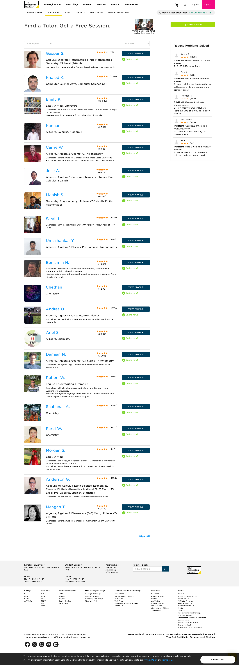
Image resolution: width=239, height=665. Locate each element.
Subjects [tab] (80, 12)
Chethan (54, 287)
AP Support (64, 603)
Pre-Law (101, 4)
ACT (26, 596)
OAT (43, 606)
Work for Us (183, 598)
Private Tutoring (158, 603)
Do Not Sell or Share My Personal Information (189, 634)
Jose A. (53, 170)
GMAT (43, 596)
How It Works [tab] (96, 12)
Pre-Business (131, 4)
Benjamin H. (57, 262)
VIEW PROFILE (135, 53)
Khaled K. (55, 77)
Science (62, 596)
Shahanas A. (58, 406)
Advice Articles (157, 596)
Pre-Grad (115, 4)
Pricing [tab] (67, 12)
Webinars (155, 594)
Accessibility (183, 620)
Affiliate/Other (111, 572)
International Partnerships (189, 613)
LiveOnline (155, 601)
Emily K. (53, 99)
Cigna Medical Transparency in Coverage (190, 626)
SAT (26, 594)
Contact (181, 610)
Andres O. (55, 309)
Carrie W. (55, 147)
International (111, 567)
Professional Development (126, 603)
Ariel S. (52, 332)
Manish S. (55, 195)
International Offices (160, 608)
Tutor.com (118, 598)
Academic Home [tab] (35, 12)
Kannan (53, 125)
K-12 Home (119, 594)
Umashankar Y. (60, 240)
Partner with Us (185, 603)
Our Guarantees (185, 615)
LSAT (43, 598)
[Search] (185, 5)
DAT (43, 603)
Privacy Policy (150, 660)
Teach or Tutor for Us (187, 596)
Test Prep (118, 601)
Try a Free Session (192, 24)
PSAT (26, 598)
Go (165, 569)
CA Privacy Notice (154, 634)
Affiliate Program (185, 601)
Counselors (156, 610)
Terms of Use (168, 660)
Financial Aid (91, 601)
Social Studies (65, 601)
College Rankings (93, 594)
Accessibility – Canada (188, 622)
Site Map (210, 637)
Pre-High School (52, 4)
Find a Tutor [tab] (53, 12)
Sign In (195, 4)
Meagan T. (55, 507)
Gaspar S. (55, 53)
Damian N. (56, 354)
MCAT (43, 601)
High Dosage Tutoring (124, 596)
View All (144, 536)
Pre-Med (87, 4)
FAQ (26, 570)
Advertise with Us (186, 606)
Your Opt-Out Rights (177, 637)
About (181, 594)
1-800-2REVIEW (41, 567)
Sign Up (208, 4)
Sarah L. (53, 219)
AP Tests (28, 601)
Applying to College (94, 598)
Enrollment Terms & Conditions (192, 618)
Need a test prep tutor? (185, 12)
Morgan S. (55, 450)
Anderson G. (58, 479)
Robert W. (55, 377)
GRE (43, 594)
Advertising (110, 570)
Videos (154, 598)
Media (180, 608)
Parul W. (54, 428)
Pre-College (72, 4)
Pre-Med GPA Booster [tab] (118, 12)
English (62, 598)
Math (61, 594)
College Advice (92, 596)
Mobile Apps (156, 606)
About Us (118, 606)
